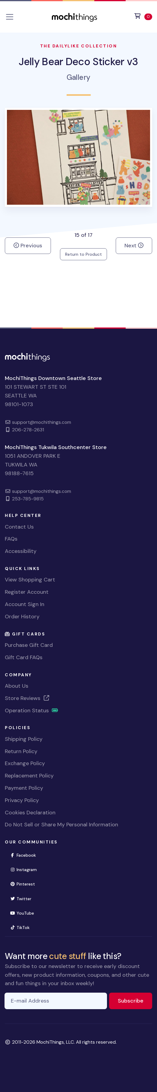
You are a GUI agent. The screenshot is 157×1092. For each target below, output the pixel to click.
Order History (22, 616)
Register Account (27, 592)
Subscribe (135, 1000)
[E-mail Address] (56, 1001)
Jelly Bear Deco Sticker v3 (78, 61)
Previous (28, 245)
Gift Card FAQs (23, 657)
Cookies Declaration (30, 812)
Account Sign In (24, 604)
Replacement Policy (29, 775)
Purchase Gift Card (29, 645)
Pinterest (25, 883)
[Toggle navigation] (9, 17)
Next (133, 245)
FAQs (11, 538)
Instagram (26, 869)
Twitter (23, 898)
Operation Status (31, 710)
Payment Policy (24, 788)
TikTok (22, 927)
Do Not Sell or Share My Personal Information (61, 824)
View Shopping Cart (30, 579)
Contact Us (19, 526)
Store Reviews (27, 698)
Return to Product (83, 254)
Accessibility (20, 551)
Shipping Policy (23, 739)
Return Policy (21, 751)
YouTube (24, 912)
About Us (16, 685)
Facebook (25, 855)
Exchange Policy (25, 763)
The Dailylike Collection (78, 46)
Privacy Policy (22, 800)
